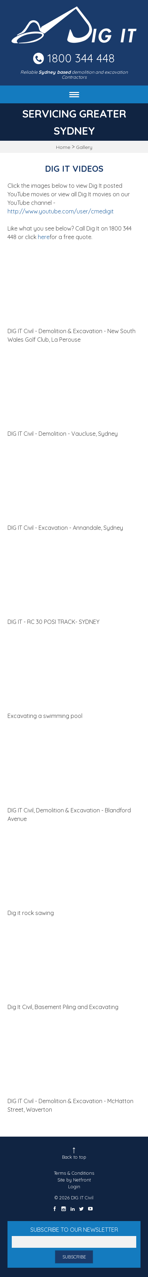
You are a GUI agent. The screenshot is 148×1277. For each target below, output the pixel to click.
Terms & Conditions (74, 1173)
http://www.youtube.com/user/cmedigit (60, 211)
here (44, 237)
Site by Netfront (74, 1180)
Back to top (74, 1157)
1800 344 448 (81, 58)
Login (74, 1186)
